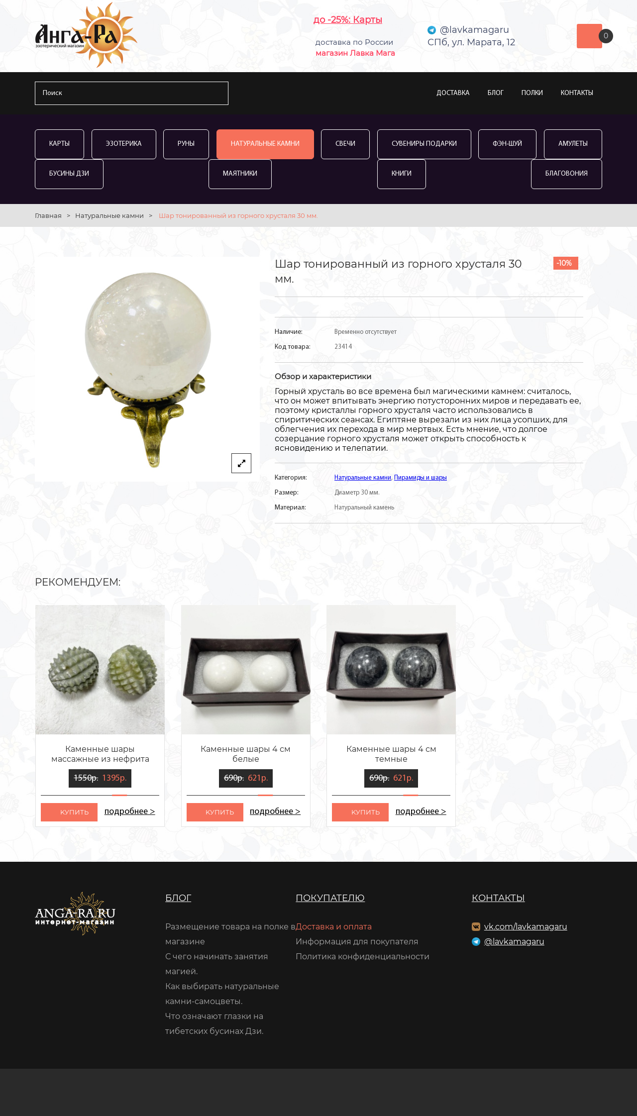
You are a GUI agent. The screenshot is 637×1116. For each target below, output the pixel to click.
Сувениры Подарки (424, 144)
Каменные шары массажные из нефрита (100, 754)
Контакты (577, 93)
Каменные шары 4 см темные (391, 754)
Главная (48, 215)
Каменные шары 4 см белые (246, 754)
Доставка (453, 93)
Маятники (240, 174)
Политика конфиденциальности (362, 956)
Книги (402, 174)
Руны (186, 144)
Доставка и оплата (334, 926)
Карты (59, 144)
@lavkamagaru (514, 941)
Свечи (345, 144)
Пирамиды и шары (420, 478)
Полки (532, 93)
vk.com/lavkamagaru (525, 926)
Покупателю (330, 898)
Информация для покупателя (357, 941)
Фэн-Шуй (507, 144)
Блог (496, 93)
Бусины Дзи (69, 174)
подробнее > (129, 811)
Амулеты (573, 144)
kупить (74, 812)
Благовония (566, 174)
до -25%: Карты (348, 19)
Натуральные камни (265, 144)
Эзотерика (124, 144)
